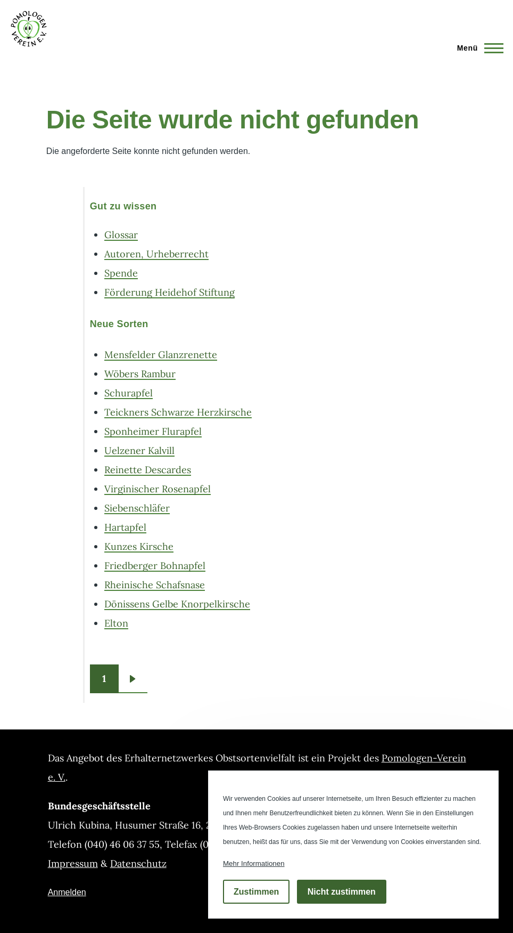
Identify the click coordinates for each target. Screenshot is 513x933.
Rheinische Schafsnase (154, 585)
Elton (116, 623)
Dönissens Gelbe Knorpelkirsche (177, 604)
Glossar (121, 235)
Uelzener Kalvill (139, 450)
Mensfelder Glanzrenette (160, 354)
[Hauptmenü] (477, 48)
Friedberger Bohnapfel (154, 565)
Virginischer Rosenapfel (157, 489)
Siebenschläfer (137, 508)
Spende (121, 273)
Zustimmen (256, 891)
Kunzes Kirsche (138, 546)
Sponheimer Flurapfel (153, 431)
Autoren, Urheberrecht (156, 254)
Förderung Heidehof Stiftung (169, 292)
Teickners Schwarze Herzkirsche (178, 412)
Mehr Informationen (254, 863)
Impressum (73, 863)
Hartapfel (125, 527)
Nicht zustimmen (342, 891)
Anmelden (67, 892)
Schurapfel (128, 393)
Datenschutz (138, 863)
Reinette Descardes (147, 470)
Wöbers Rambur (140, 374)
